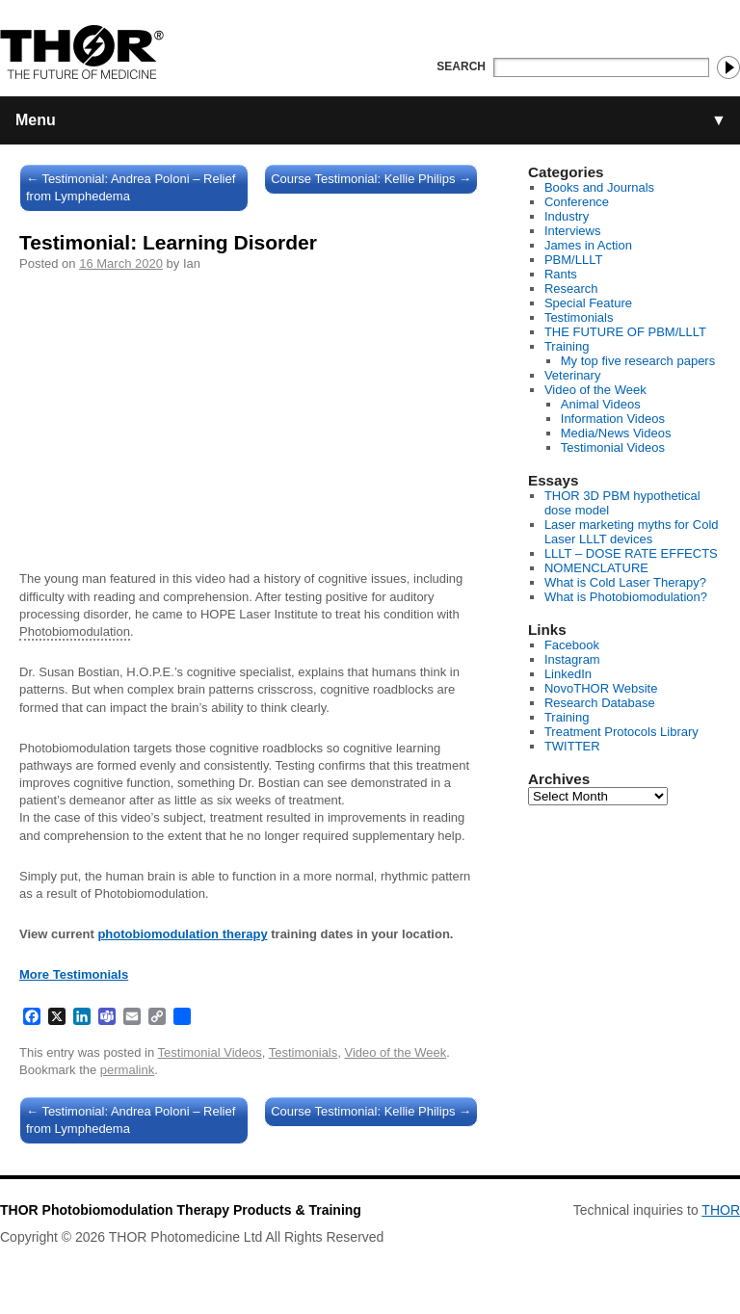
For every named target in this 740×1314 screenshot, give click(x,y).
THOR (720, 1210)
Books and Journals (599, 187)
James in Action (588, 245)
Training (566, 346)
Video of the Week (395, 1052)
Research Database (599, 703)
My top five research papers (638, 361)
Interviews (572, 230)
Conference (576, 202)
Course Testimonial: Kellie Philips (371, 178)
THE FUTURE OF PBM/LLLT (625, 332)
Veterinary (572, 375)
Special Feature (588, 303)
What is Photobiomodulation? (625, 597)
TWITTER (572, 746)
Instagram (572, 659)
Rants (560, 274)
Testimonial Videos (210, 1052)
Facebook (571, 645)
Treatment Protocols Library (621, 731)
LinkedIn (568, 674)
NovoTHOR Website (601, 688)
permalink (127, 1070)
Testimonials (303, 1052)
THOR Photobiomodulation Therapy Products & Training (180, 1210)
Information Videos (613, 418)
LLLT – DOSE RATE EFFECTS (631, 553)
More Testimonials (73, 974)
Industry (566, 216)
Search (461, 66)
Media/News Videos (616, 433)
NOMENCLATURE (596, 568)
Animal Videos (601, 404)
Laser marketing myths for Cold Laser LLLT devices (631, 531)
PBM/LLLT (573, 259)
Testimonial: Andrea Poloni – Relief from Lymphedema (130, 187)
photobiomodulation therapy (182, 934)
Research (571, 288)
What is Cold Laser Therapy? (625, 582)
